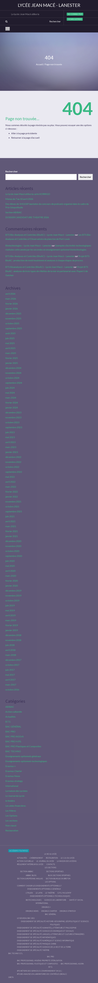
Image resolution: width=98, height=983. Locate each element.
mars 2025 (10, 353)
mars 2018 (10, 654)
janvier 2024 (11, 407)
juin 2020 (10, 560)
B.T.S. (8, 721)
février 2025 (11, 358)
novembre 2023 (13, 417)
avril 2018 (10, 650)
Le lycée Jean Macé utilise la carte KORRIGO (33, 14)
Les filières (10, 810)
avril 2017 (10, 679)
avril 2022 (10, 481)
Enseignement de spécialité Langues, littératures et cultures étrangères (50, 934)
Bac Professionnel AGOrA (72, 963)
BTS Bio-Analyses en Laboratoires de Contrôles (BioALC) (42, 974)
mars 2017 (10, 684)
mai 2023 (10, 437)
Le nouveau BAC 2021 (26, 918)
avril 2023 (10, 442)
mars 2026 (10, 298)
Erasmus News (12, 776)
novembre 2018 (13, 640)
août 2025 (10, 333)
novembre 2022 (13, 461)
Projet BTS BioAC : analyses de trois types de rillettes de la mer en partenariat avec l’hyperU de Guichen (46, 271)
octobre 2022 (12, 466)
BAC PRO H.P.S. (13, 741)
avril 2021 (10, 521)
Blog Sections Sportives (59, 875)
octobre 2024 (12, 377)
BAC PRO (10, 731)
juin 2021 (10, 516)
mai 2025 (10, 343)
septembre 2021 (13, 511)
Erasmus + (10, 766)
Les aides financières (15, 805)
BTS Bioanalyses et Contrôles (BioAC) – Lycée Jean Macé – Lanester (39, 266)
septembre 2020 (13, 556)
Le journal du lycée (45, 861)
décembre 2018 (13, 635)
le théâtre (10, 800)
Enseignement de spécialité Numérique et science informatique (45, 940)
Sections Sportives (54, 871)
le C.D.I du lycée (68, 858)
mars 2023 (10, 447)
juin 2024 (10, 387)
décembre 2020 (13, 541)
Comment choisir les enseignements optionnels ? (39, 885)
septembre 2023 (13, 427)
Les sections (11, 820)
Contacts (50, 864)
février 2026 (11, 303)
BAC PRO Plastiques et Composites (23, 746)
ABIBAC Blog (31, 875)
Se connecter (75, 14)
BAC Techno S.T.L (15, 953)
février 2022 (11, 491)
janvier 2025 (11, 363)
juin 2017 (10, 669)
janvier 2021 (11, 536)
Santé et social (76, 900)
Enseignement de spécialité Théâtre (33, 950)
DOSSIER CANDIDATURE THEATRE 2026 (27, 217)
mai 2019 (10, 610)
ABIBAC (9, 706)
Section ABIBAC (13, 212)
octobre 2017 (12, 664)
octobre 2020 (12, 551)
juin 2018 (10, 645)
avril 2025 (10, 348)
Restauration (11, 830)
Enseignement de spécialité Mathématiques (36, 937)
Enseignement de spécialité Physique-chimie (36, 944)
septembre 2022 (13, 471)
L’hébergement (36, 858)
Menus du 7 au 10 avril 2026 (19, 199)
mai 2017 (10, 674)
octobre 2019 (12, 600)
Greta (11, 977)
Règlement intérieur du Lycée (30, 864)
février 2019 (11, 625)
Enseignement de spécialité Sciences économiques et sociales (45, 931)
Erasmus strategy (14, 781)
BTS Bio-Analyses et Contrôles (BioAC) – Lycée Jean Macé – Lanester (39, 234)
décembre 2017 (13, 659)
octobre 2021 (12, 506)
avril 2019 (10, 615)
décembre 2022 (13, 457)
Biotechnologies (33, 900)
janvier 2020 (11, 585)
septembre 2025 (13, 328)
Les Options (11, 815)
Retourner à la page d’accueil (25, 137)
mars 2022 (10, 486)
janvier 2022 (11, 496)
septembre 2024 (13, 382)
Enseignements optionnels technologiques (26, 761)
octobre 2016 (12, 689)
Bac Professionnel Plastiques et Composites (37, 963)
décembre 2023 (13, 412)
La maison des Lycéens (16, 790)
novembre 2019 (13, 595)
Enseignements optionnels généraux (23, 756)
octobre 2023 (12, 422)
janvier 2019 (11, 630)
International (11, 785)
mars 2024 (10, 397)
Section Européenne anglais (30, 878)
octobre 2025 (12, 323)
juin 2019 (10, 605)
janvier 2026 (11, 308)
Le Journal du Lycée (14, 795)
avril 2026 (10, 293)
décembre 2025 (13, 313)
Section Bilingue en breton (58, 878)
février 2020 (11, 580)
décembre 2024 (13, 367)
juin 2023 (10, 432)
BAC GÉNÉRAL (13, 726)
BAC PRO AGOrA (14, 736)
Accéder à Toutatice (18, 851)
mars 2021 (10, 526)
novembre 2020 (13, 546)
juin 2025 (10, 338)
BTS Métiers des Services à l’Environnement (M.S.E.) (39, 971)
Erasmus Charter (13, 771)
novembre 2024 (13, 372)
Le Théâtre (50, 893)
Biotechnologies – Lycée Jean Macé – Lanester (28, 245)
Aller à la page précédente (24, 133)
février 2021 (11, 531)
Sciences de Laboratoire (55, 900)
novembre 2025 (13, 318)
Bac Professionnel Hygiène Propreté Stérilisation (39, 960)
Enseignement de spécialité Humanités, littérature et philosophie (46, 928)
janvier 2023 (11, 452)
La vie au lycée (50, 854)
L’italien (29, 893)
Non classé (10, 825)
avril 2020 (10, 570)
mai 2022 (10, 476)
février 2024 (11, 402)
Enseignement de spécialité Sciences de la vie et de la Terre (44, 947)
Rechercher (11, 171)
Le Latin (39, 893)
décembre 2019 (13, 590)
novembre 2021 (13, 501)
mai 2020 (10, 565)
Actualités (10, 716)
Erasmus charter (49, 911)
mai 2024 (10, 392)
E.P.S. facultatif (64, 893)
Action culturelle (13, 711)
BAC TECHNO (13, 751)
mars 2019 (10, 620)
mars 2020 (10, 575)
